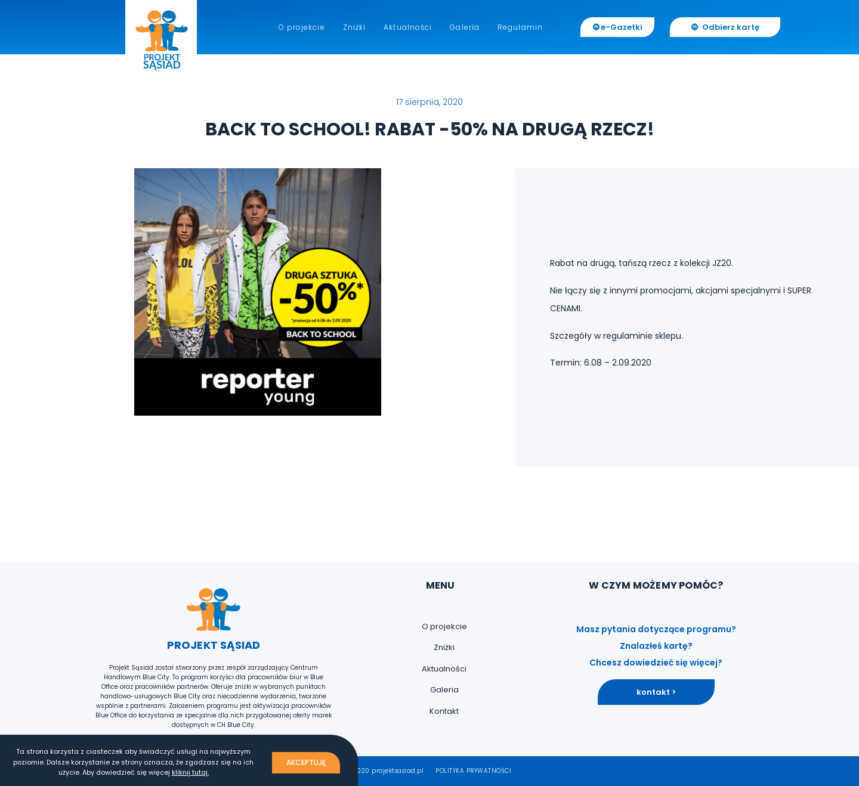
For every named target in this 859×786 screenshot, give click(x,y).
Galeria (465, 27)
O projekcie (302, 27)
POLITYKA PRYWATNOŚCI (473, 770)
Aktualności (408, 27)
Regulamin (520, 27)
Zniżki (354, 27)
